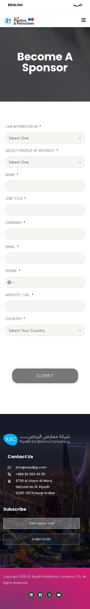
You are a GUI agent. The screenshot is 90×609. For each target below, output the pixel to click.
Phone (12, 271)
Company (15, 223)
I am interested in (23, 127)
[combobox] (11, 282)
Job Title (15, 199)
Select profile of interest (31, 151)
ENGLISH (15, 5)
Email (12, 247)
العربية (77, 5)
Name (11, 175)
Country (15, 319)
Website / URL (19, 295)
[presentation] (38, 353)
